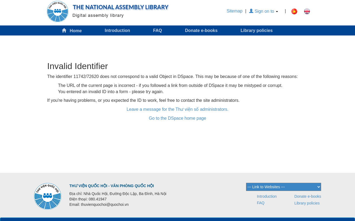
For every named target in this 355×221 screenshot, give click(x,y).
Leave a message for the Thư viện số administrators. (177, 109)
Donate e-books (201, 30)
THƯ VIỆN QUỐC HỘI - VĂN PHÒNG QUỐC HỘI (111, 186)
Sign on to (263, 11)
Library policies (257, 30)
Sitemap (235, 11)
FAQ (157, 30)
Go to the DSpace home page (177, 118)
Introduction (117, 30)
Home (72, 30)
